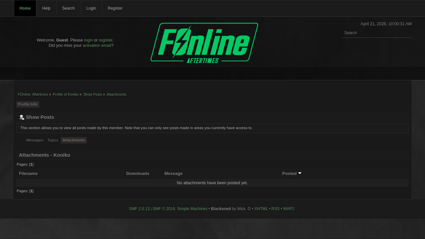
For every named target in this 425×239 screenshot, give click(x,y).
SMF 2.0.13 (139, 208)
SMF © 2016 (164, 208)
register (106, 40)
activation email (97, 45)
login (88, 40)
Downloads (137, 173)
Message (173, 173)
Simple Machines (192, 208)
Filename (28, 173)
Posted (292, 173)
